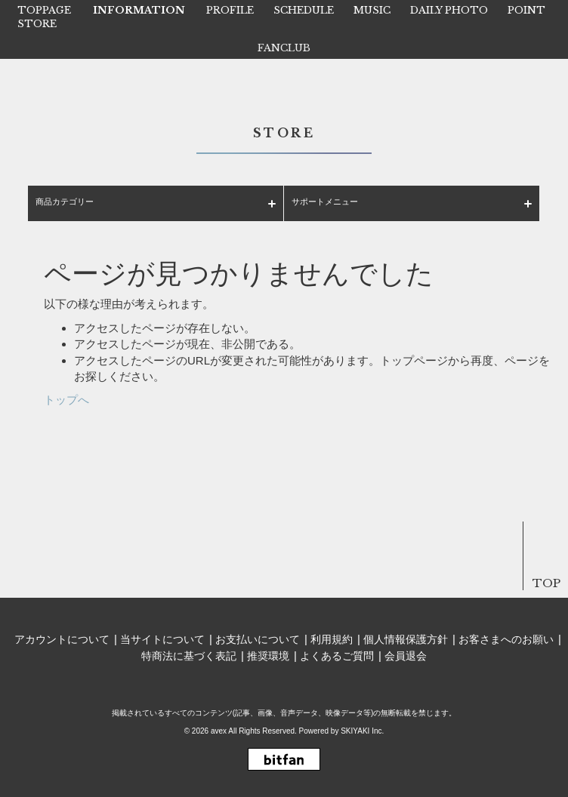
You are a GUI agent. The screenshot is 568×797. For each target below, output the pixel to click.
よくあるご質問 (337, 656)
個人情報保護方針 (405, 639)
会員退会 (405, 656)
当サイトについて (162, 639)
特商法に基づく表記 (188, 656)
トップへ (66, 399)
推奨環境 (268, 656)
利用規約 (331, 639)
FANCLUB (284, 48)
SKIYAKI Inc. (362, 731)
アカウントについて (62, 639)
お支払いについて (257, 639)
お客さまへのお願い (506, 639)
